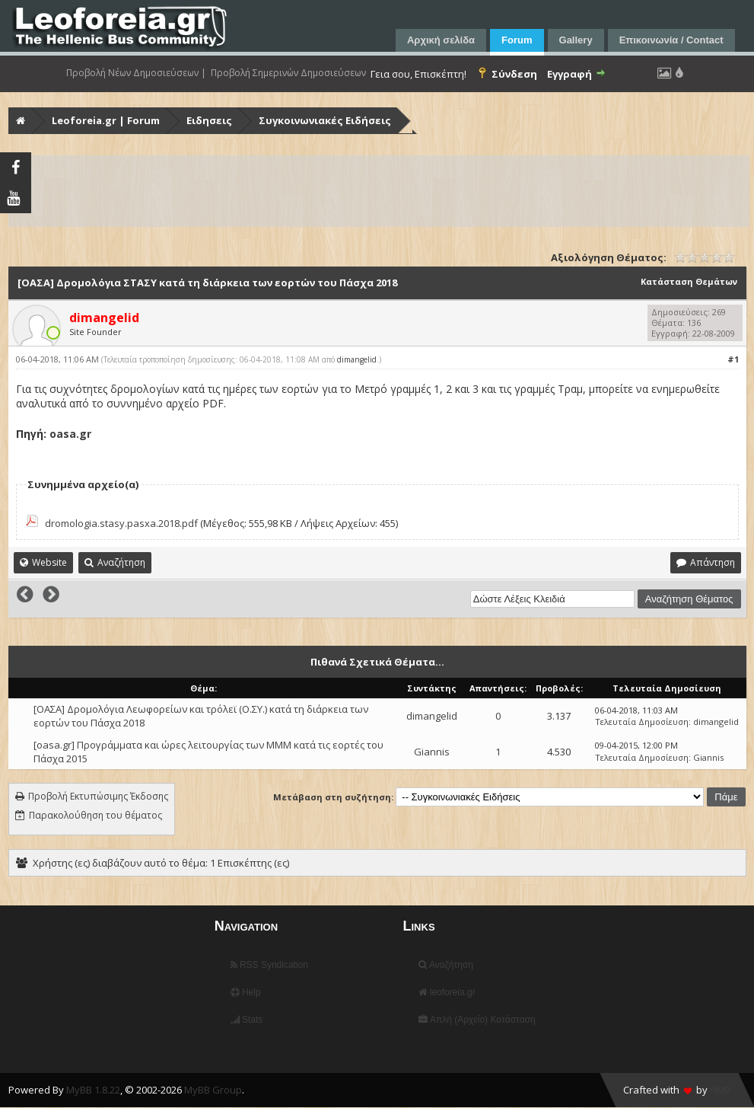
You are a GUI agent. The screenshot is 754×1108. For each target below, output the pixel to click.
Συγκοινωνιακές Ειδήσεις (325, 120)
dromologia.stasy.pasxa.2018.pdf (121, 523)
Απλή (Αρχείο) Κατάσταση (476, 1019)
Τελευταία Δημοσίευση (642, 721)
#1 (733, 359)
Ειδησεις (209, 120)
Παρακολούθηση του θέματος (95, 815)
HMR (720, 1090)
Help (246, 992)
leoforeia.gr (446, 992)
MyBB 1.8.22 (93, 1090)
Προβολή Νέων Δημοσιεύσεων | (136, 73)
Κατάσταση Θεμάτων (689, 281)
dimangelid (357, 359)
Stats (247, 1019)
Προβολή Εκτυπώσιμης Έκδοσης (98, 796)
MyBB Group (213, 1090)
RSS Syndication (269, 965)
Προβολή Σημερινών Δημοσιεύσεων (288, 73)
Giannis (432, 751)
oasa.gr (70, 433)
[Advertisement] (379, 191)
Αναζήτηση (445, 965)
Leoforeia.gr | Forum (106, 120)
